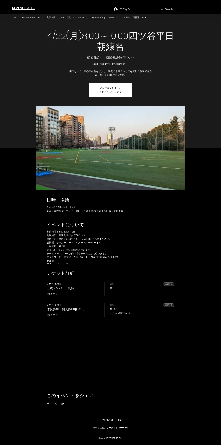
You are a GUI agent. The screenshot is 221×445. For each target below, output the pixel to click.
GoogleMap (86, 239)
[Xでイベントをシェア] (55, 404)
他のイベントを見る (110, 91)
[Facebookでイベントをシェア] (48, 404)
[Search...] (171, 9)
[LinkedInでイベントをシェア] (62, 404)
